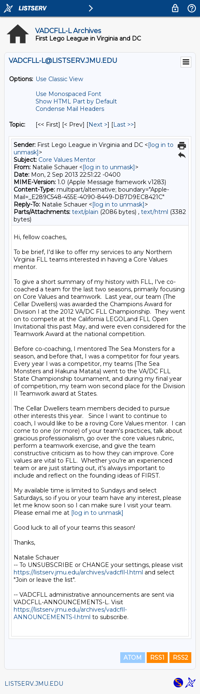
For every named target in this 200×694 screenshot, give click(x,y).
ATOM (133, 657)
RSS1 (157, 657)
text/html (154, 212)
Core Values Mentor (66, 159)
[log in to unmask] (109, 167)
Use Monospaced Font (68, 94)
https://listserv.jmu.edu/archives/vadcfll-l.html (78, 572)
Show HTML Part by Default (76, 101)
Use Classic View (59, 79)
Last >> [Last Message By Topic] (123, 124)
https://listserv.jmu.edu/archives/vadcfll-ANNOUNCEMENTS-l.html (70, 613)
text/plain (85, 212)
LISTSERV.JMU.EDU (34, 683)
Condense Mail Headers (70, 109)
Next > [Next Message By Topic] (97, 124)
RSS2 (180, 657)
